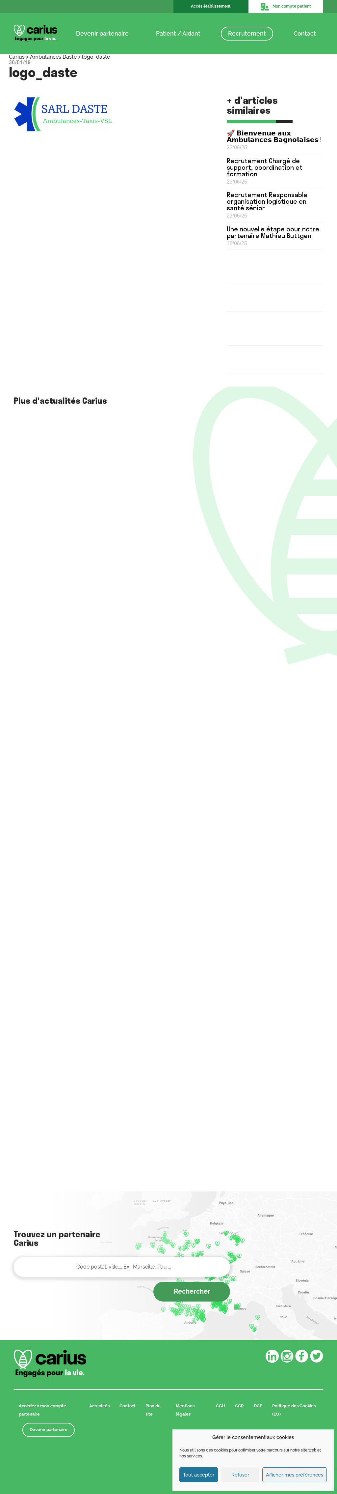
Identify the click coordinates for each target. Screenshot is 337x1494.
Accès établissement (211, 6)
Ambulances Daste (53, 57)
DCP (258, 1405)
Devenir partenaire (102, 33)
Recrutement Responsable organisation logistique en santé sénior (267, 201)
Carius (17, 57)
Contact (305, 33)
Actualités (99, 1405)
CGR (239, 1405)
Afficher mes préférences (294, 1475)
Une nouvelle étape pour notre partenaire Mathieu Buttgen (273, 232)
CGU (220, 1405)
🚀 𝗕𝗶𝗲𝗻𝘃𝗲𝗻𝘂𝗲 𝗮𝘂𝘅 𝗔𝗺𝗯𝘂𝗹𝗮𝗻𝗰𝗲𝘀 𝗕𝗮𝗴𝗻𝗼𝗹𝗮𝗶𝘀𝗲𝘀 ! (274, 136)
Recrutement (247, 33)
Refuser (240, 1475)
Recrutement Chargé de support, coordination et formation (264, 167)
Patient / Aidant (178, 33)
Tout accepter (198, 1475)
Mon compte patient (285, 7)
